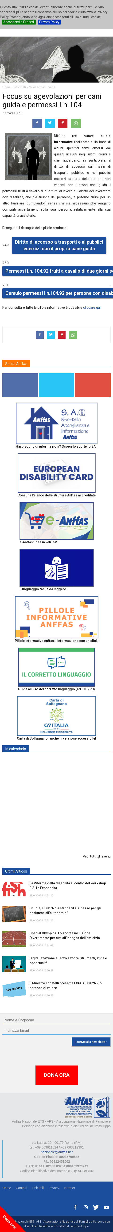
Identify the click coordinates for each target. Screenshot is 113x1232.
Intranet (69, 1188)
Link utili (38, 1188)
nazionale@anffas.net (57, 1152)
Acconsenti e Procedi (19, 22)
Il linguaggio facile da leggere (42, 589)
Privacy (53, 1188)
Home (6, 1188)
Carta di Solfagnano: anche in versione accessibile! (56, 738)
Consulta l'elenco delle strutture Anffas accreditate (57, 495)
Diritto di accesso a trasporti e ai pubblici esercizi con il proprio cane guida (59, 245)
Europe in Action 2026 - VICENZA (55, 808)
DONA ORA (57, 1075)
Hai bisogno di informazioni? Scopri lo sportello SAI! (56, 446)
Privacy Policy (49, 22)
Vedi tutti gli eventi (97, 856)
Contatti (21, 1188)
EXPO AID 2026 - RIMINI (49, 760)
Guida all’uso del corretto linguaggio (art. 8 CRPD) (56, 689)
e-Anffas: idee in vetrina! (38, 542)
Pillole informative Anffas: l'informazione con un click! (56, 641)
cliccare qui (92, 307)
